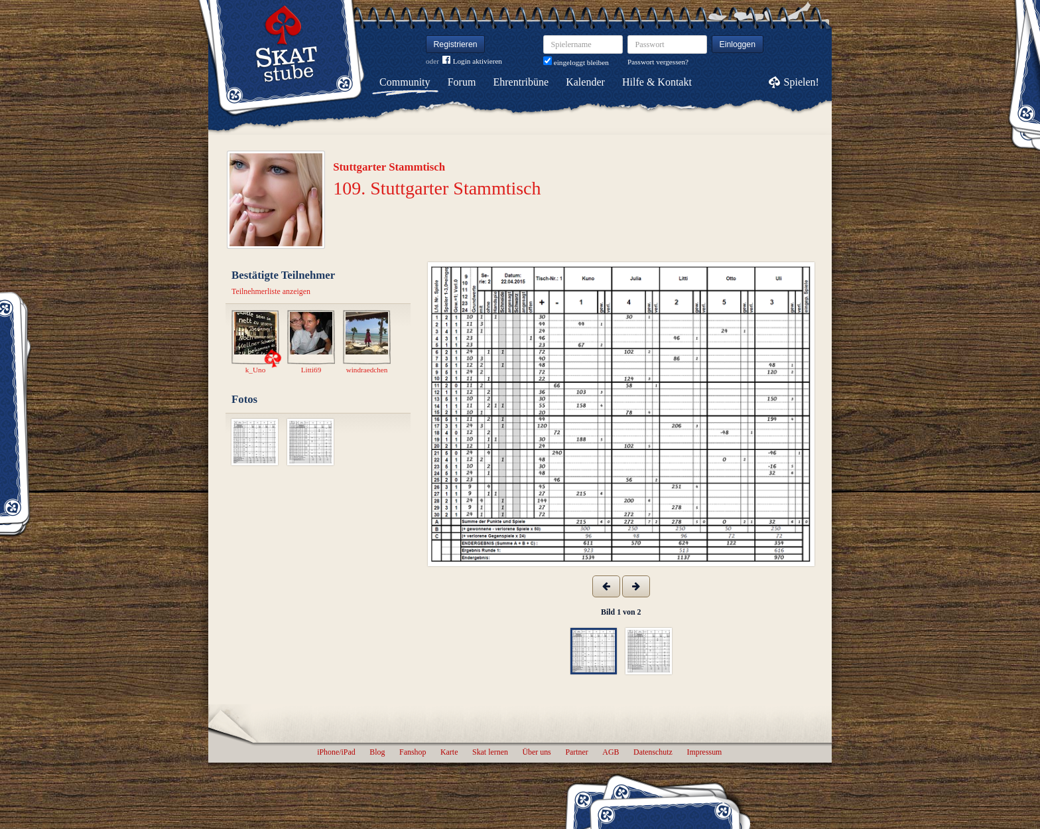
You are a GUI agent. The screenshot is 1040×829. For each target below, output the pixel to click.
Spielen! (801, 82)
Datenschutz (653, 752)
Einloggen (738, 44)
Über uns (536, 752)
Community (404, 82)
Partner (576, 752)
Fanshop (412, 752)
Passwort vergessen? (657, 62)
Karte (449, 752)
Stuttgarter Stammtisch (389, 167)
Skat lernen (490, 752)
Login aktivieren (472, 61)
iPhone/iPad (336, 752)
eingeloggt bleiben (576, 62)
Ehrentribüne (521, 82)
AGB (610, 752)
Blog (377, 752)
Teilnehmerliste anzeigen (270, 291)
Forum (462, 82)
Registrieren (456, 44)
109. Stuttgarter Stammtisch (437, 188)
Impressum (704, 752)
